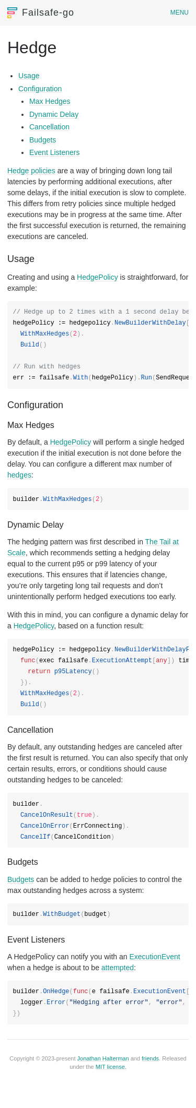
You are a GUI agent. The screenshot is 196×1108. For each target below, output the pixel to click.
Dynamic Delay (53, 114)
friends (150, 1058)
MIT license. (111, 1067)
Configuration (40, 89)
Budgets (42, 140)
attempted (117, 967)
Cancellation (49, 127)
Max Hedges (50, 101)
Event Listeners (54, 152)
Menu (179, 12)
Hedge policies (31, 170)
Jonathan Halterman (103, 1058)
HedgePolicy (97, 277)
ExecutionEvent (154, 956)
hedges (19, 475)
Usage (28, 76)
